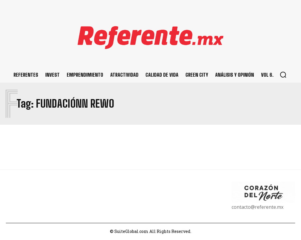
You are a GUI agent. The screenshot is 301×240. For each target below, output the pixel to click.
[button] (283, 75)
